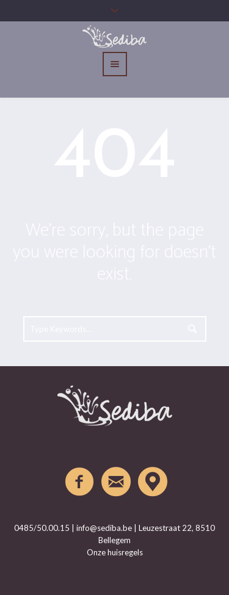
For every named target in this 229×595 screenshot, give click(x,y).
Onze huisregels (115, 552)
